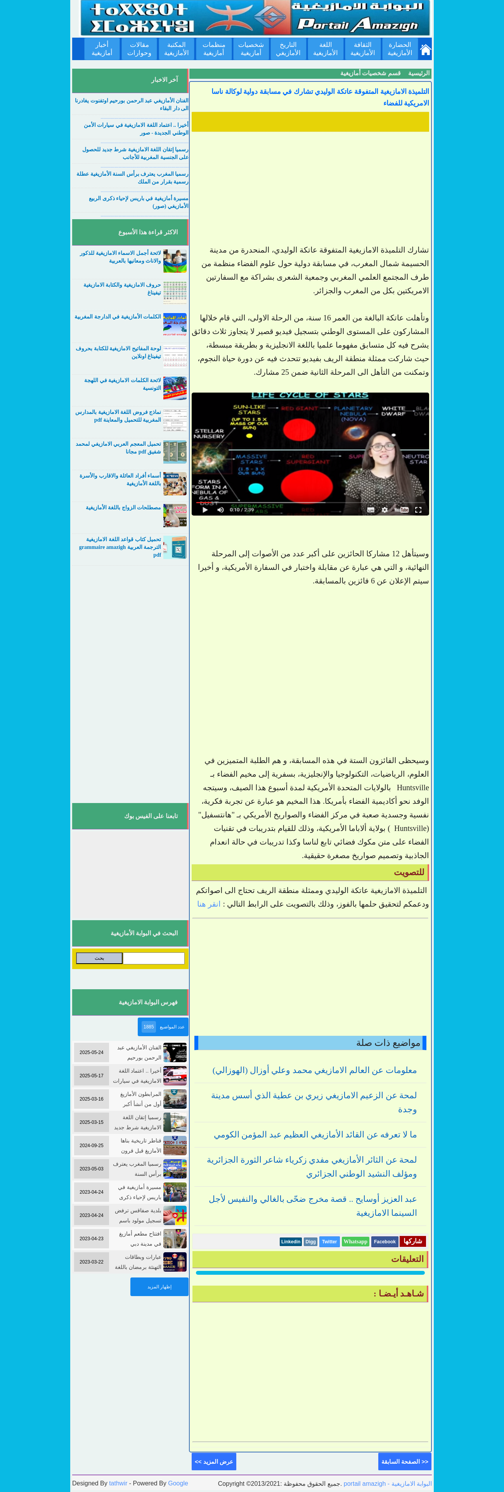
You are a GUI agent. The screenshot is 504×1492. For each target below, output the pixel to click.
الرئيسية (419, 73)
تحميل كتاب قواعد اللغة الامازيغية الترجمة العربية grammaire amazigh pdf (120, 547)
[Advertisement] (310, 189)
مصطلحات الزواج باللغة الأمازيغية (123, 508)
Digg (310, 1241)
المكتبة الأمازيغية (176, 49)
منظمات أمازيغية (214, 49)
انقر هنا (209, 904)
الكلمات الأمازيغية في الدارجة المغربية (117, 317)
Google (178, 1483)
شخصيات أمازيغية (251, 49)
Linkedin (290, 1241)
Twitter (329, 1241)
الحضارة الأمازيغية (400, 49)
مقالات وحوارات (139, 49)
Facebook (385, 1241)
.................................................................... (144, 117)
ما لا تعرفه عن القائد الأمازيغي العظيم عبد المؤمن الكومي (315, 1134)
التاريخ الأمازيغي (288, 49)
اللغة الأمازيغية (325, 49)
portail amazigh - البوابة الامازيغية (387, 1483)
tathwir (118, 1483)
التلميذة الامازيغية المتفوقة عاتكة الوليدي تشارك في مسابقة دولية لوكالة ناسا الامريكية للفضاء (320, 97)
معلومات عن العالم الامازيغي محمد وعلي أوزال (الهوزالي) (315, 1070)
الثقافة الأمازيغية (362, 49)
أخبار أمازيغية (102, 49)
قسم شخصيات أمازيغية (370, 73)
